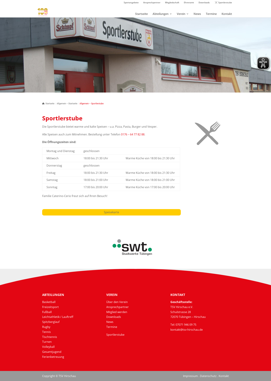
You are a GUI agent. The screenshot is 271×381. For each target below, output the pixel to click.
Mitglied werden (116, 312)
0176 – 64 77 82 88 (132, 134)
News (109, 322)
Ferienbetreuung (53, 357)
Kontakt (224, 376)
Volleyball (48, 347)
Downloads (204, 3)
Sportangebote (131, 3)
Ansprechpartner (151, 3)
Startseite (48, 103)
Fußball (47, 312)
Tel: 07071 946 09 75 (183, 325)
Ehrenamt (189, 3)
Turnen (47, 342)
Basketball (48, 302)
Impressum (190, 376)
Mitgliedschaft (172, 3)
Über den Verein (117, 302)
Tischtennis (49, 337)
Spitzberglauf (50, 322)
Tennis (46, 332)
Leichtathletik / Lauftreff (57, 317)
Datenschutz (208, 376)
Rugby (46, 327)
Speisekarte (111, 212)
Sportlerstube (225, 3)
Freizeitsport (50, 307)
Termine (111, 327)
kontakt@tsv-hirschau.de (186, 330)
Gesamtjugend (51, 352)
